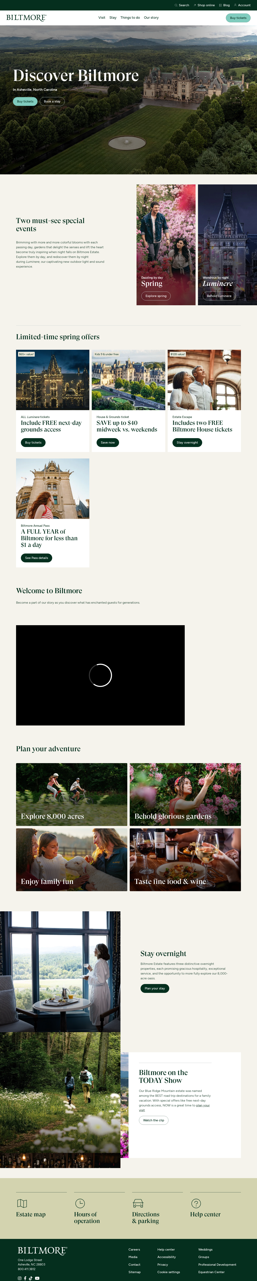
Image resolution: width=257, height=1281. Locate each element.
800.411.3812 (26, 1269)
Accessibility (166, 1257)
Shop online (204, 5)
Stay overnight (187, 442)
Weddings (205, 1249)
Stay (112, 18)
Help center (166, 1249)
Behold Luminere (219, 296)
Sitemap (134, 1272)
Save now (108, 442)
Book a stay (52, 101)
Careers (134, 1249)
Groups (203, 1257)
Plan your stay (155, 988)
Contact (134, 1265)
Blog (224, 5)
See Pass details (36, 558)
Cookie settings (168, 1272)
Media (132, 1257)
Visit (101, 18)
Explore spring (156, 296)
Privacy (162, 1265)
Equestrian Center (211, 1272)
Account (242, 5)
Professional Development (217, 1265)
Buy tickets (238, 18)
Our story (151, 18)
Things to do (130, 18)
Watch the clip (153, 1120)
